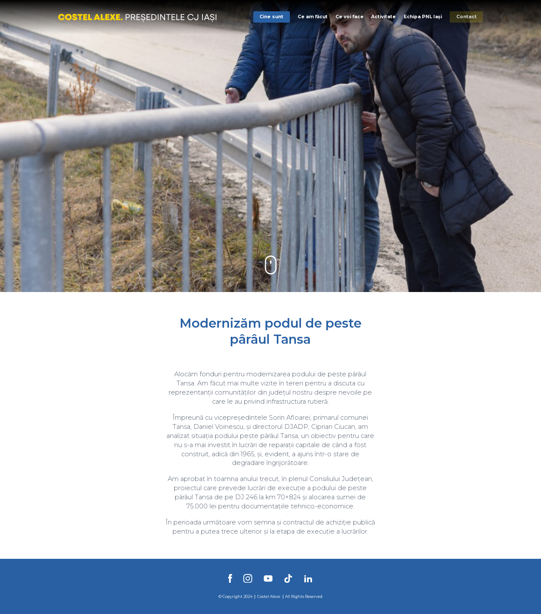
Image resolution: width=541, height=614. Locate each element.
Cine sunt (271, 17)
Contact (466, 17)
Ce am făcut (313, 17)
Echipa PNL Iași (423, 17)
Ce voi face (349, 17)
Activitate (383, 17)
